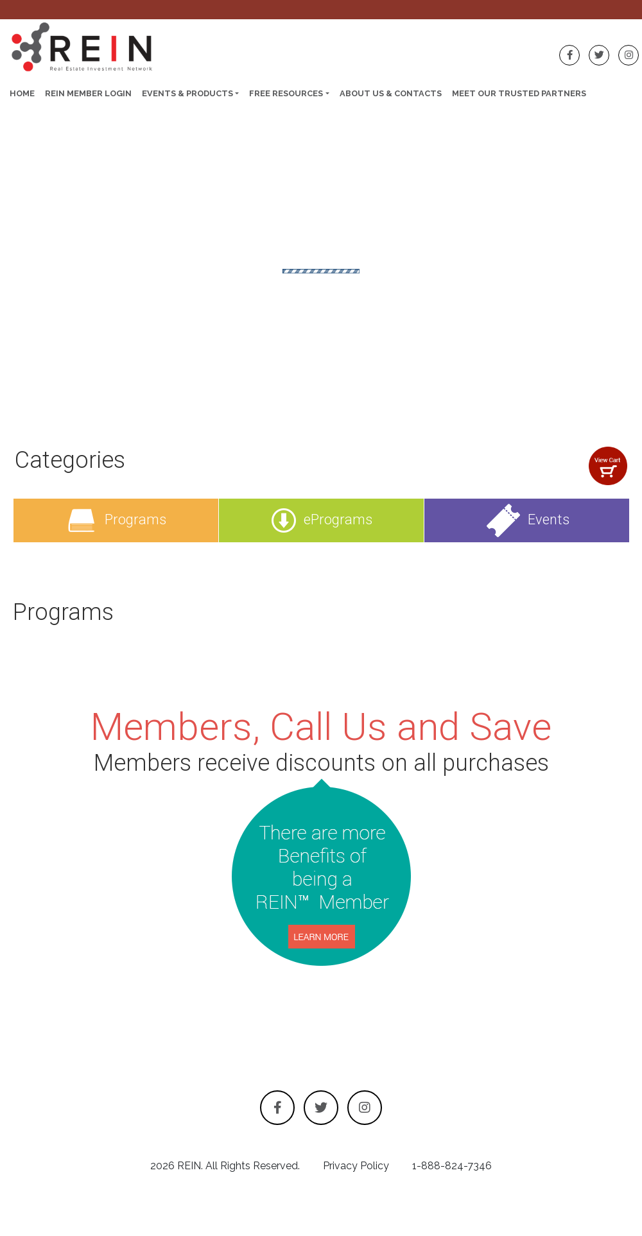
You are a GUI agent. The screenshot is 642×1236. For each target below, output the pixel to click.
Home (22, 93)
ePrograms (321, 519)
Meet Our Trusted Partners (519, 93)
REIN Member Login (88, 93)
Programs (115, 519)
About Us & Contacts (391, 93)
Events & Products (187, 93)
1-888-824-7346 (452, 1166)
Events (527, 519)
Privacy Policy (356, 1166)
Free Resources (286, 93)
